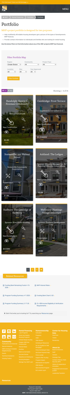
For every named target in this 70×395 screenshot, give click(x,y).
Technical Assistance (8, 356)
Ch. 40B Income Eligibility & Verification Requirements (50, 305)
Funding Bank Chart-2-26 (45, 295)
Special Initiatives (7, 346)
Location (10, 69)
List (5, 90)
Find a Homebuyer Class (43, 350)
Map (11, 90)
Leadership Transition (58, 373)
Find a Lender (39, 355)
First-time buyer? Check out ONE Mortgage (14, 2)
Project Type (47, 62)
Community (29, 62)
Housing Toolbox (7, 358)
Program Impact (40, 360)
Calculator (39, 333)
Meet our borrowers (24, 352)
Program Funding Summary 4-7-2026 (17, 295)
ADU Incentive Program (42, 368)
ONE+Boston (39, 340)
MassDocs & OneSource (26, 357)
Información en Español (42, 362)
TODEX (54, 338)
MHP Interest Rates (43, 285)
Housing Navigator (24, 359)
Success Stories (23, 354)
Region (9, 62)
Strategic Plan (56, 357)
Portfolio (30, 17)
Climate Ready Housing (25, 340)
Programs (38, 335)
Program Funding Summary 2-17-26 (17, 303)
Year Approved (35, 69)
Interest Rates (23, 347)
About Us (56, 348)
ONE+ (37, 338)
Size (20, 69)
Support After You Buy (42, 357)
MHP (5, 17)
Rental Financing (17, 17)
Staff (53, 352)
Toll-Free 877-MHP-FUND (35, 389)
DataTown (55, 335)
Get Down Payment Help (43, 352)
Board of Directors (57, 349)
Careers (54, 355)
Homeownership (42, 331)
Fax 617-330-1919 (35, 391)
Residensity (55, 340)
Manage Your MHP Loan (26, 362)
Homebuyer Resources (42, 343)
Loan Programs (23, 333)
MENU (65, 9)
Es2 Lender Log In (41, 370)
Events (4, 353)
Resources (45, 313)
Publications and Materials (9, 344)
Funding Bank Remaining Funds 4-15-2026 (17, 286)
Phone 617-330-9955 (35, 387)
